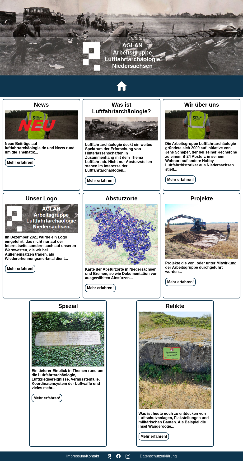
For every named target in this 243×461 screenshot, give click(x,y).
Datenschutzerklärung (158, 456)
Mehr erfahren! (20, 162)
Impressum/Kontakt (82, 456)
